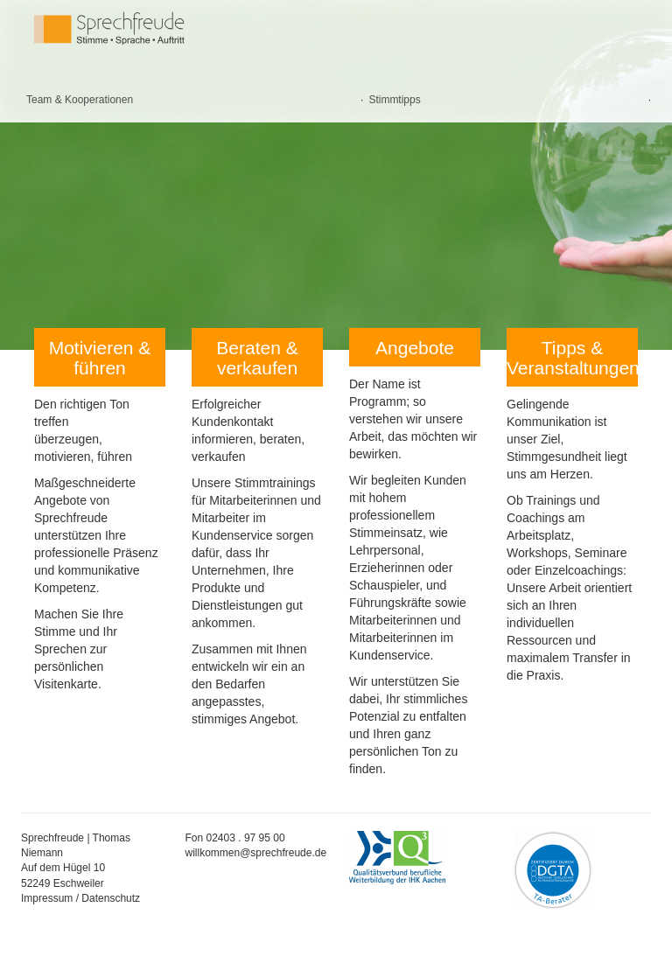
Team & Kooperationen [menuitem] (79, 100)
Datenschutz (110, 898)
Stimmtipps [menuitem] (394, 100)
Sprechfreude (134, 28)
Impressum (47, 898)
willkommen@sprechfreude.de (256, 853)
